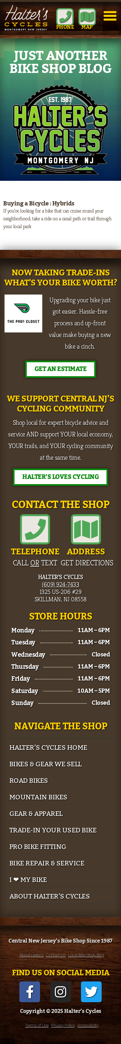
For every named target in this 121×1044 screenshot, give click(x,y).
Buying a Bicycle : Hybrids (38, 203)
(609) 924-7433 (60, 584)
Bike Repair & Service (47, 863)
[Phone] (65, 17)
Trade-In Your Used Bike (53, 830)
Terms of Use (37, 1025)
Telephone (35, 551)
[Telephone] (35, 529)
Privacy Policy (63, 1025)
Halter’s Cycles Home (48, 747)
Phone (65, 27)
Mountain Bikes (38, 797)
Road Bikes (28, 780)
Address (86, 551)
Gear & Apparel (36, 813)
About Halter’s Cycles (49, 896)
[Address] (86, 529)
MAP (87, 27)
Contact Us (56, 954)
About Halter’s (31, 954)
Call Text (35, 563)
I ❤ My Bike (28, 880)
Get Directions (87, 563)
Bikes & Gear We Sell (45, 764)
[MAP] (87, 17)
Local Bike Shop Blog (86, 954)
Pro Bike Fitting (37, 846)
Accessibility (87, 1025)
